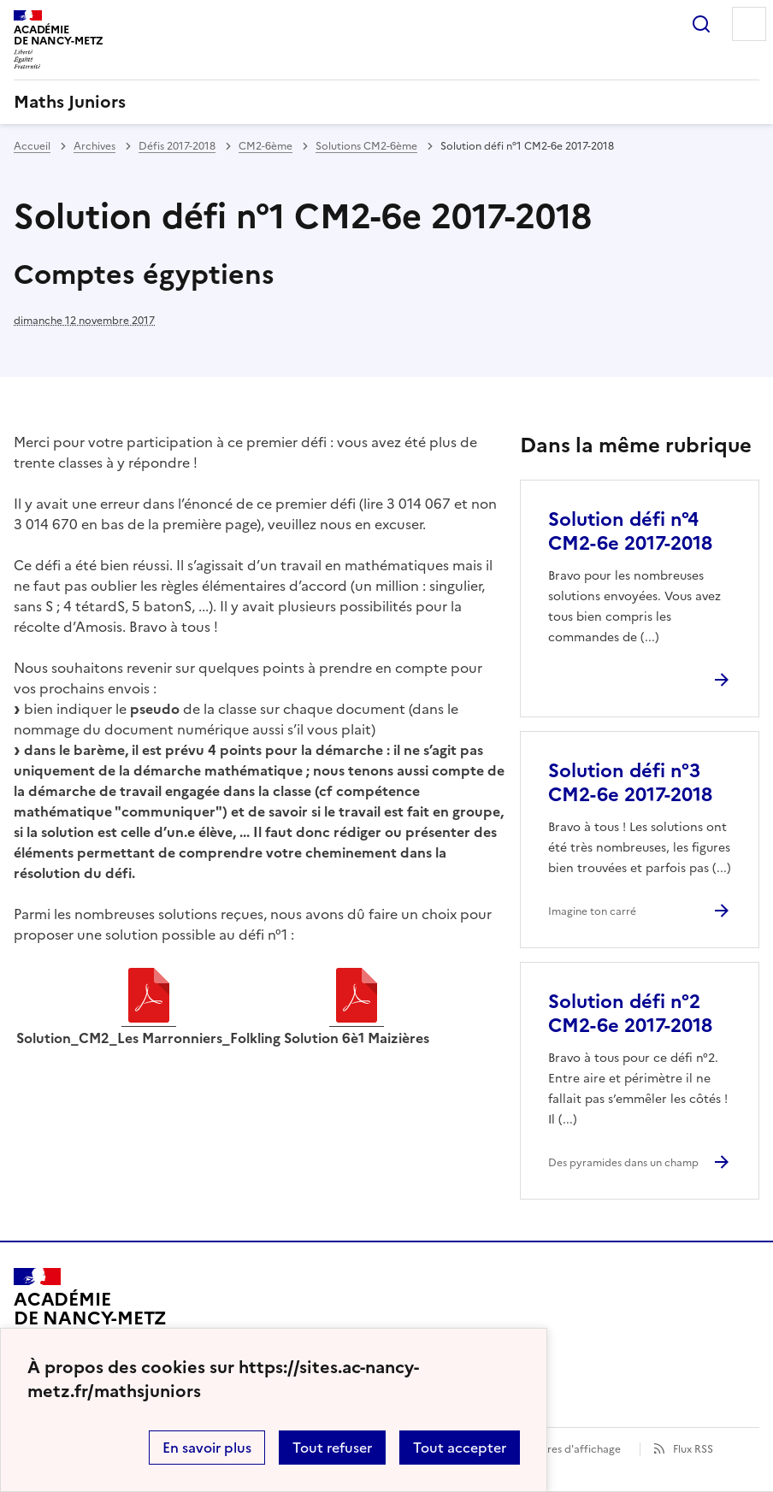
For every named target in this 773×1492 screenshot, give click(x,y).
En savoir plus (206, 1447)
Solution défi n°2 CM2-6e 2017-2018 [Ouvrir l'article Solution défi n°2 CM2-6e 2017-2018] (630, 1014)
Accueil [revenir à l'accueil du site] (32, 146)
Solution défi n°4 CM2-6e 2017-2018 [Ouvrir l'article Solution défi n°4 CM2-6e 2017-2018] (630, 531)
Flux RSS (693, 1449)
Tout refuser (332, 1447)
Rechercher (701, 24)
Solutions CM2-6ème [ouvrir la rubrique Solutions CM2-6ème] (366, 146)
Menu (749, 24)
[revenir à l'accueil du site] (386, 102)
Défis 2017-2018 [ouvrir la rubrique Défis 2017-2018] (177, 146)
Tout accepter (459, 1447)
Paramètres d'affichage (563, 1449)
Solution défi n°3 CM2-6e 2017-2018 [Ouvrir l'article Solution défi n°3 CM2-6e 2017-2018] (630, 783)
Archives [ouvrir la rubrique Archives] (94, 146)
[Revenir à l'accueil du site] (90, 1316)
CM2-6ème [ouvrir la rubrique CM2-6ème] (265, 146)
